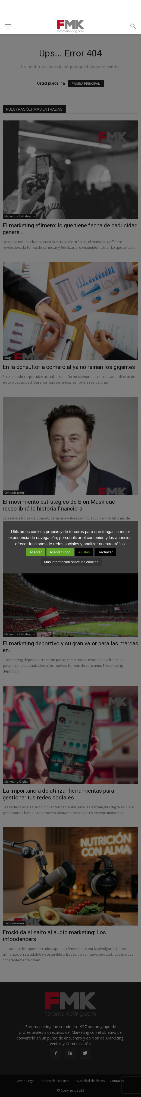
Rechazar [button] (105, 552)
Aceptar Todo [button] (60, 552)
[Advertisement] (70, 9)
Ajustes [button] (84, 552)
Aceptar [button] (36, 552)
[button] (133, 26)
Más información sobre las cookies (71, 562)
